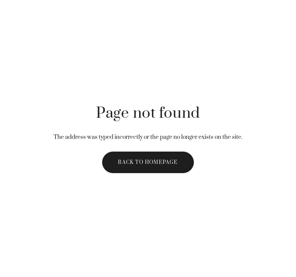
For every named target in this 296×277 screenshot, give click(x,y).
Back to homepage (148, 162)
